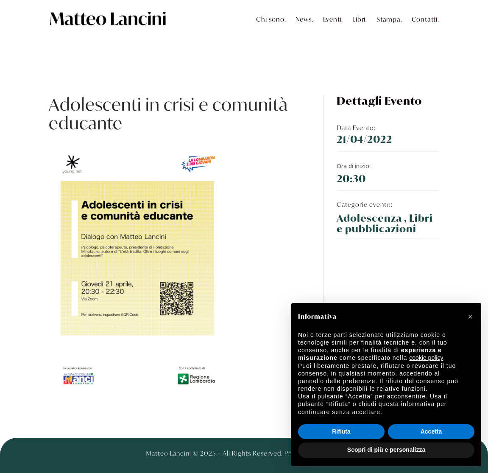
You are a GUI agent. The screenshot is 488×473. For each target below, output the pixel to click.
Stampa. (389, 19)
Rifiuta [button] (341, 431)
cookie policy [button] (426, 357)
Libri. (359, 19)
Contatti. (425, 19)
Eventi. (333, 19)
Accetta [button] (431, 431)
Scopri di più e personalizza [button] (386, 449)
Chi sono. (271, 19)
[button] (470, 316)
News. (305, 19)
